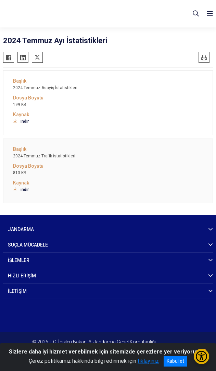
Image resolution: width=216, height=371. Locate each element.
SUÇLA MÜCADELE (28, 245)
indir (21, 121)
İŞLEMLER (18, 260)
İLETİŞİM (17, 291)
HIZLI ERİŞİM (22, 275)
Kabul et (175, 361)
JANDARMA (21, 229)
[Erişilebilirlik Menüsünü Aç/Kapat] (201, 356)
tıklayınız (148, 361)
